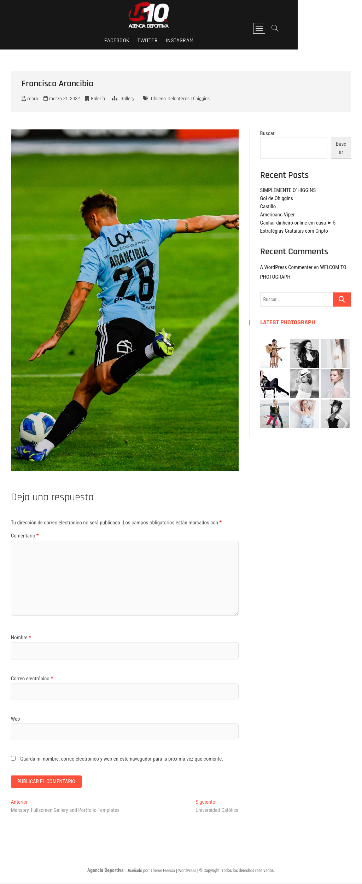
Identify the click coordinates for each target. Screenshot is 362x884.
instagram (212, 40)
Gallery (127, 98)
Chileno (158, 98)
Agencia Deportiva (105, 870)
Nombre (21, 637)
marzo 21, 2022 (61, 98)
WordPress (187, 870)
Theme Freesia (163, 870)
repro (30, 98)
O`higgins (200, 98)
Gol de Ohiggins (276, 198)
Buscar (267, 133)
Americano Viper (277, 214)
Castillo (268, 206)
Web (15, 719)
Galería (98, 98)
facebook (149, 40)
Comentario (25, 536)
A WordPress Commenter (286, 267)
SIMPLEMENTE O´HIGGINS (288, 190)
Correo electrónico (32, 678)
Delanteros (178, 98)
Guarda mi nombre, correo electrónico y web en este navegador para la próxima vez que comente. (121, 759)
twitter (179, 40)
